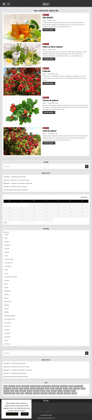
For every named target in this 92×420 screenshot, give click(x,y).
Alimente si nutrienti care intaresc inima (16, 180)
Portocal (7, 326)
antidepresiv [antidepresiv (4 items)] (25, 386)
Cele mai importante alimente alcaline (15, 190)
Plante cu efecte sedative (53, 47)
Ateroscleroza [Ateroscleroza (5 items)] (78, 386)
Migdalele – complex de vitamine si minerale (17, 183)
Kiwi (5, 284)
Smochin (7, 333)
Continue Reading (48, 30)
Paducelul (46, 71)
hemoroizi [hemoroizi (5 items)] (22, 391)
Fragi (6, 273)
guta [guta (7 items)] (17, 391)
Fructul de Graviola (10, 277)
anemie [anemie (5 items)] (18, 386)
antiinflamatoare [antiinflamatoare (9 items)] (35, 386)
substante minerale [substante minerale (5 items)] (9, 393)
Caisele (6, 248)
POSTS (47, 15)
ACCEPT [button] (24, 414)
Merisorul (7, 301)
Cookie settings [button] (12, 414)
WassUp (49, 411)
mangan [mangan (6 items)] (43, 391)
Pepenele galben (9, 315)
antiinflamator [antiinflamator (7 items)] (46, 386)
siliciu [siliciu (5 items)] (73, 391)
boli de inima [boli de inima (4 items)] (7, 389)
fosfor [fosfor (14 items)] (83, 389)
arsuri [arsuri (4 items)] (71, 386)
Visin (6, 340)
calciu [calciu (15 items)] (21, 389)
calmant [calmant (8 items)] (32, 389)
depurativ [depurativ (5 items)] (58, 389)
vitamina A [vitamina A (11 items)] (36, 393)
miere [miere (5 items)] (48, 391)
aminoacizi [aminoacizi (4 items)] (12, 386)
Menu (47, 4)
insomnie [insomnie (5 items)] (29, 391)
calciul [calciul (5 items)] (27, 389)
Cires (6, 255)
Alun (5, 238)
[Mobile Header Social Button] (4, 4)
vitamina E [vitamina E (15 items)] (67, 393)
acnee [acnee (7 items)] (5, 386)
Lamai (6, 287)
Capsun (6, 252)
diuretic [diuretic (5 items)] (65, 389)
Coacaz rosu (8, 263)
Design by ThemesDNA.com (46, 418)
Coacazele (7, 266)
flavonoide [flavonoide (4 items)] (76, 389)
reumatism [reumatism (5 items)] (67, 391)
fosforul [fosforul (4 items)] (6, 391)
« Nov (5, 222)
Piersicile (7, 323)
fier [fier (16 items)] (71, 389)
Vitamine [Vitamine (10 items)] (74, 393)
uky (45, 20)
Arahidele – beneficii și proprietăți (14, 177)
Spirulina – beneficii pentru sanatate (15, 186)
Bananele (7, 245)
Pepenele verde (9, 319)
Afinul (6, 234)
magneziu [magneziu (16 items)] (36, 391)
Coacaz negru (8, 259)
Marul (6, 298)
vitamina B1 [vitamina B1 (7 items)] (44, 393)
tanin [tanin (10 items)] (22, 393)
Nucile (6, 312)
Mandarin (7, 291)
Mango (6, 294)
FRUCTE (6, 232)
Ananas (6, 241)
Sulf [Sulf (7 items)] (18, 393)
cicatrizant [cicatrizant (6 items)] (40, 389)
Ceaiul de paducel (49, 131)
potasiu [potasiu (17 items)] (60, 391)
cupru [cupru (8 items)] (52, 389)
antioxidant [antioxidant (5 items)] (55, 386)
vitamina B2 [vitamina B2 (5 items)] (52, 393)
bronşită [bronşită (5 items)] (15, 389)
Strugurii (7, 337)
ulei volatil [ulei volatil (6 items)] (29, 393)
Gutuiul (6, 280)
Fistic (6, 270)
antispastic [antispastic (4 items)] (63, 386)
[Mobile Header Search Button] (8, 4)
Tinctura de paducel (50, 100)
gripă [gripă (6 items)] (12, 391)
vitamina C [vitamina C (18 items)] (60, 393)
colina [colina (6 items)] (47, 389)
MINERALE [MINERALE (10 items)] (53, 391)
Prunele (7, 329)
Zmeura (7, 344)
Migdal (6, 305)
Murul (6, 308)
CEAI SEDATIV (48, 17)
